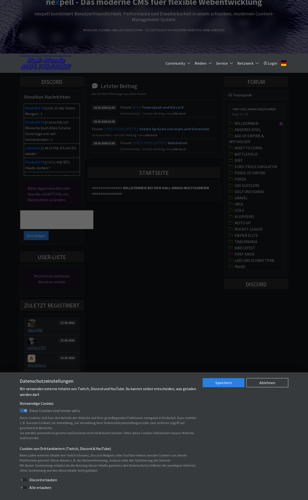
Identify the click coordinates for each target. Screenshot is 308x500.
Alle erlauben (40, 487)
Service (224, 63)
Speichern (223, 382)
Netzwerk (248, 63)
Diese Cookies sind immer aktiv (54, 410)
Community (178, 63)
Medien (203, 63)
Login (270, 63)
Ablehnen (267, 382)
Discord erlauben (43, 479)
